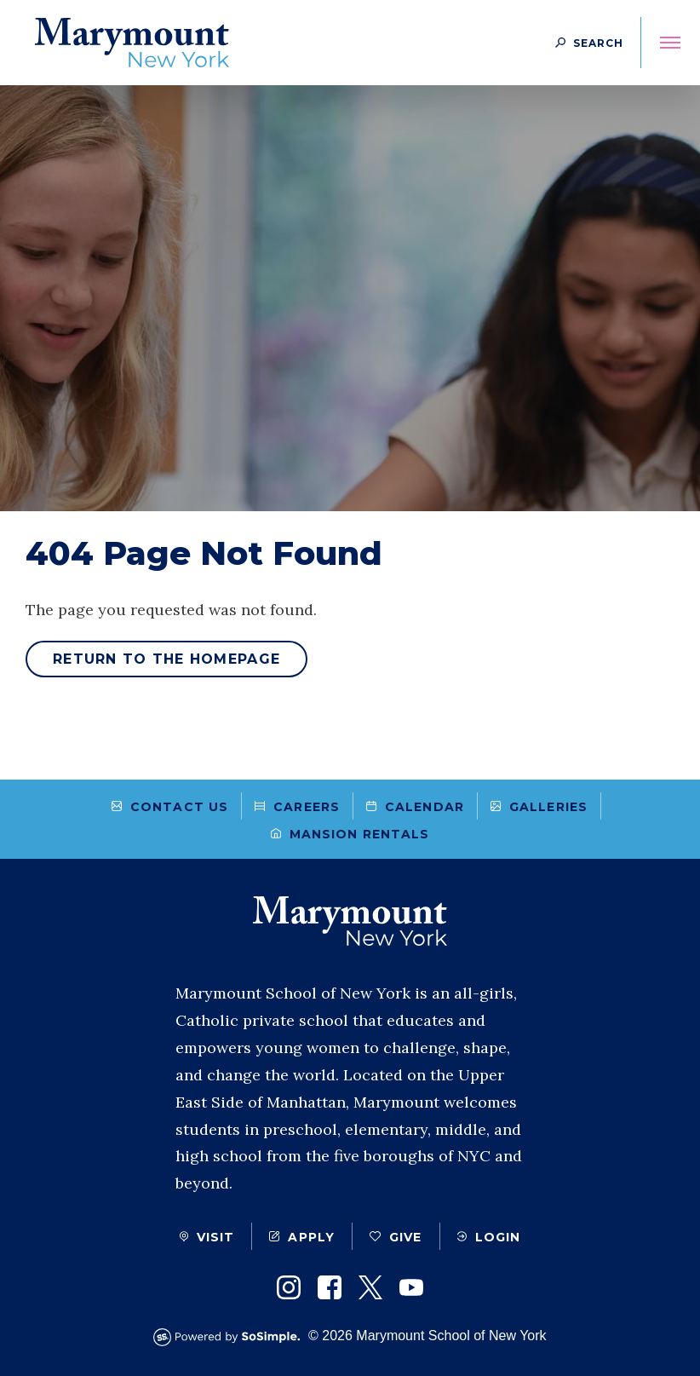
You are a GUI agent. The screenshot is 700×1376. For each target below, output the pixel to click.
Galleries (539, 807)
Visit (207, 1237)
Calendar (415, 807)
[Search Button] (589, 42)
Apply (302, 1237)
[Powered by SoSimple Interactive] (230, 1337)
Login (489, 1237)
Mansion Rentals (350, 834)
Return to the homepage (166, 659)
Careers (297, 807)
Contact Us (170, 807)
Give (396, 1237)
